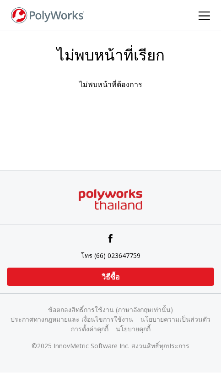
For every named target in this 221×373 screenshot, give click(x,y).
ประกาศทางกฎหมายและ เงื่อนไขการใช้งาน (72, 319)
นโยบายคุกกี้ (133, 328)
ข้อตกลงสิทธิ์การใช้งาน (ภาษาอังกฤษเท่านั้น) (110, 309)
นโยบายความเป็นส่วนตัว (175, 319)
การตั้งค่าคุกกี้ (89, 328)
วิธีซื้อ (111, 277)
